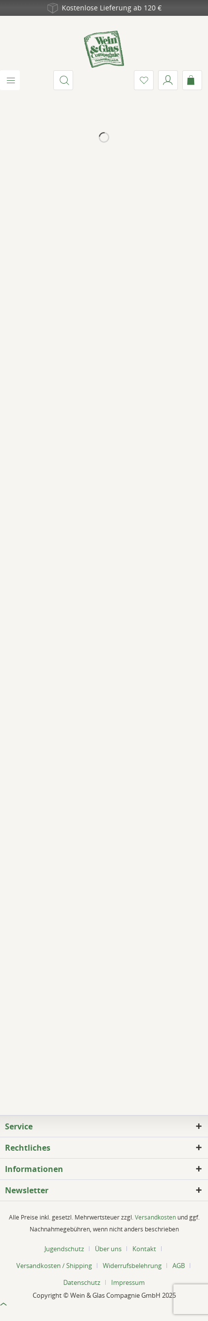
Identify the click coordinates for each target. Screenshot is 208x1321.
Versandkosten (155, 1217)
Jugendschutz (64, 1248)
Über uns (108, 1248)
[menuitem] (10, 80)
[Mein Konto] (168, 80)
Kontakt (144, 1248)
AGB (178, 1265)
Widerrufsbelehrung (132, 1265)
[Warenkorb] (192, 80)
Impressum (128, 1282)
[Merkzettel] (144, 80)
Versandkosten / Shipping (54, 1265)
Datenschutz (81, 1282)
